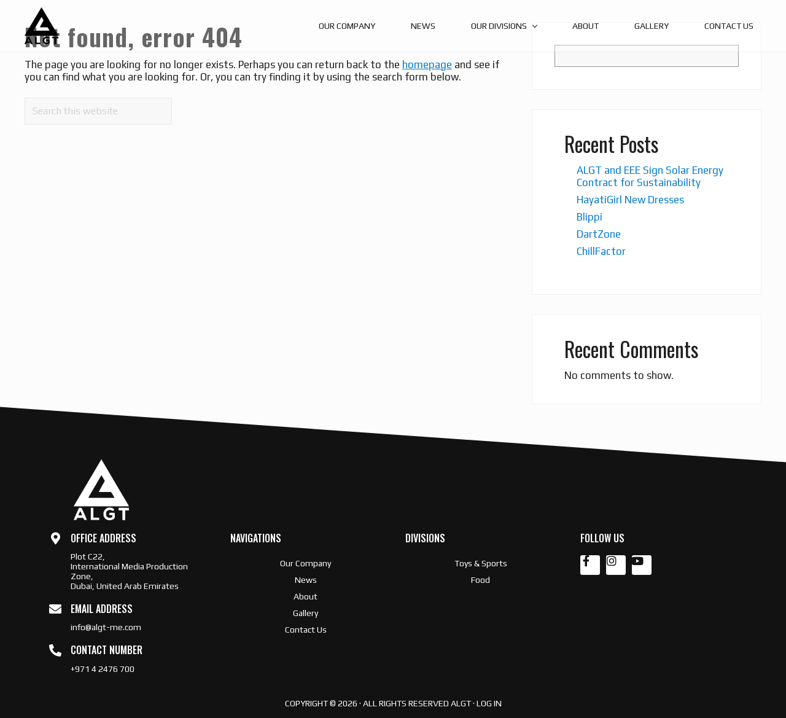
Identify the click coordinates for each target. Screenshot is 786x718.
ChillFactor (601, 251)
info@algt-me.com (106, 627)
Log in (489, 703)
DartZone (599, 234)
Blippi (589, 217)
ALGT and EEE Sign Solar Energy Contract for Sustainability (650, 176)
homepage (427, 64)
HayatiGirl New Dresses (630, 199)
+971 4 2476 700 (102, 669)
